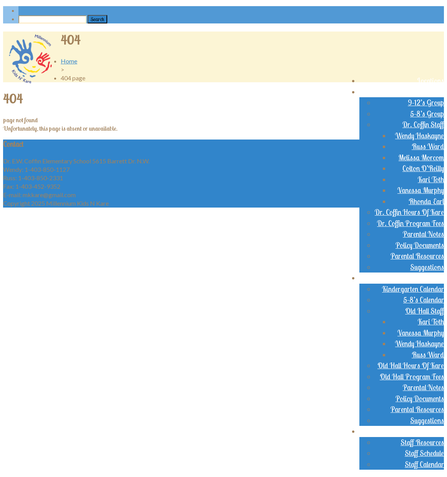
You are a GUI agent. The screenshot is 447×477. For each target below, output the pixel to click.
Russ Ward (428, 146)
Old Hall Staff (424, 311)
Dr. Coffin (430, 91)
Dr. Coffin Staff (423, 124)
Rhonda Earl (426, 201)
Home (69, 61)
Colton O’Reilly (423, 168)
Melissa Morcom (421, 157)
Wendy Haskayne (419, 135)
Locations (430, 80)
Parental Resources (417, 256)
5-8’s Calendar (423, 299)
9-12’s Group (426, 102)
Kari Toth (431, 179)
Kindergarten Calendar (413, 289)
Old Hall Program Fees (412, 376)
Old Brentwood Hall (415, 278)
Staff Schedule (424, 453)
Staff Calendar (424, 464)
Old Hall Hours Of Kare (410, 365)
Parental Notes (423, 234)
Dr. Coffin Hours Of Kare (409, 212)
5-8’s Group (427, 113)
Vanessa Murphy (420, 190)
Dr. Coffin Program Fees (410, 223)
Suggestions (427, 267)
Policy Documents (419, 245)
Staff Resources (422, 442)
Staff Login (428, 431)
